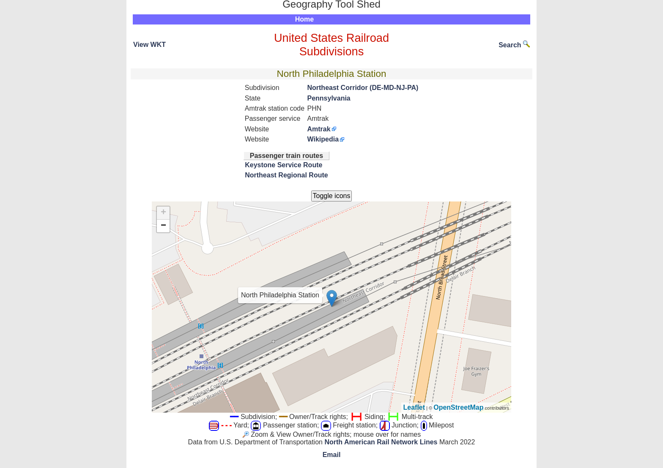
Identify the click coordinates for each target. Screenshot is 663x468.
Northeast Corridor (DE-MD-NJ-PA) (362, 87)
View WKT (149, 44)
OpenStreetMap (458, 407)
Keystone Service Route (283, 165)
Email (332, 454)
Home (304, 19)
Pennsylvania (328, 98)
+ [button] (163, 213)
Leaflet (414, 407)
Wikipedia (323, 139)
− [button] (163, 226)
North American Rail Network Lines (380, 442)
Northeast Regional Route (286, 175)
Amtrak (318, 129)
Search (514, 45)
